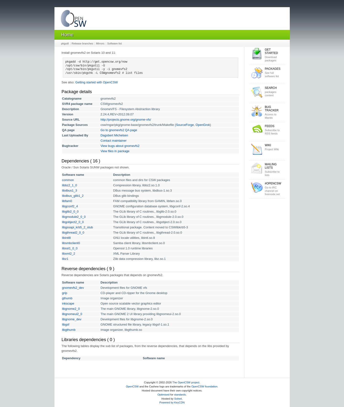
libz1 (65, 259)
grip (64, 293)
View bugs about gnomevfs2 (120, 146)
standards (180, 394)
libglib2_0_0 (70, 211)
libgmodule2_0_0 (74, 217)
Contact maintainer (114, 140)
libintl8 (66, 238)
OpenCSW (132, 386)
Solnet (178, 398)
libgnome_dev (71, 319)
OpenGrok (203, 125)
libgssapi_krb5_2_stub (77, 227)
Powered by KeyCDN (172, 402)
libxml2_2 (68, 253)
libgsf (65, 324)
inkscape (68, 303)
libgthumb (68, 330)
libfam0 (67, 201)
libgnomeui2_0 (72, 314)
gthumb (67, 298)
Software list (114, 43)
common (68, 180)
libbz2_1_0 (69, 185)
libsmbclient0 (71, 243)
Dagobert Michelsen (114, 135)
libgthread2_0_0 (73, 232)
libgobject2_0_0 (73, 222)
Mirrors (100, 43)
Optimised (163, 394)
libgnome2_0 (71, 309)
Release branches (82, 43)
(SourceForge (184, 125)
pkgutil (65, 43)
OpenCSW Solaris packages (73, 19)
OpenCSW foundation (204, 386)
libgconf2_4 (70, 206)
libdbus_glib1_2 (73, 196)
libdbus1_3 (69, 190)
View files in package (115, 151)
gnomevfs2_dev (73, 287)
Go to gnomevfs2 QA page (119, 130)
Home (67, 34)
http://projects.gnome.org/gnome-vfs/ (126, 119)
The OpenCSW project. (186, 382)
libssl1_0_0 (70, 248)
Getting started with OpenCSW (96, 82)
